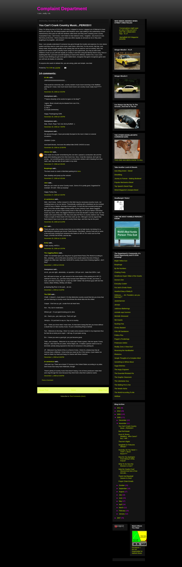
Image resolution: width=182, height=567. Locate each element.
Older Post (102, 390)
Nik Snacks (118, 320)
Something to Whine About (124, 362)
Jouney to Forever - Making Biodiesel (127, 178)
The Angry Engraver (121, 369)
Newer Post (43, 390)
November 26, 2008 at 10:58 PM (55, 147)
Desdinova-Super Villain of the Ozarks (128, 276)
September (123, 488)
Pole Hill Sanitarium (121, 331)
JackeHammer (119, 301)
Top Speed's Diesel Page (123, 186)
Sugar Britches (119, 366)
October (122, 485)
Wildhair (117, 396)
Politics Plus (118, 335)
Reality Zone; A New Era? (123, 347)
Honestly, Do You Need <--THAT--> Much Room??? (128, 452)
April (121, 504)
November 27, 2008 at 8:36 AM (54, 164)
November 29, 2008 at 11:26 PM (55, 238)
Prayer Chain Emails (126, 481)
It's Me (46, 77)
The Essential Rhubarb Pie (124, 373)
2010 (119, 411)
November (123, 423)
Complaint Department (62, 8)
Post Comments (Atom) (77, 396)
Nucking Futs (119, 324)
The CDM (47, 294)
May (120, 501)
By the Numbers (120, 268)
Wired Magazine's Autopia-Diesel (126, 190)
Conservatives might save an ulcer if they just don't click (128, 30)
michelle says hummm (122, 312)
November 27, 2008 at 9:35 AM (54, 178)
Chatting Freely (119, 272)
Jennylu (117, 305)
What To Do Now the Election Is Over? (126, 465)
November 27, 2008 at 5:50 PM (54, 195)
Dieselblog (118, 175)
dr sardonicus (49, 199)
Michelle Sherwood (121, 316)
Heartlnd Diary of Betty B (123, 291)
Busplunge (48, 168)
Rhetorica (117, 354)
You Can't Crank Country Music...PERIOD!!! (127, 427)
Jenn (46, 183)
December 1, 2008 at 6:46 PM (54, 357)
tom (45, 226)
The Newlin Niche (120, 389)
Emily (46, 243)
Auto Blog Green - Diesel (123, 171)
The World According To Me (124, 392)
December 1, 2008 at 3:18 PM (54, 290)
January (122, 514)
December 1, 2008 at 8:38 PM (54, 376)
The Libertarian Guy (121, 381)
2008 (119, 417)
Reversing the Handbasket (124, 350)
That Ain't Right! (124, 441)
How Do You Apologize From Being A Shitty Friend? (127, 459)
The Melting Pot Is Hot (122, 385)
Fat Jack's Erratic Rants (123, 287)
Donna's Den (119, 280)
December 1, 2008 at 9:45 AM (54, 265)
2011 (119, 408)
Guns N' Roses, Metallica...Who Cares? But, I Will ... (128, 436)
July (120, 495)
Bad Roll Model (124, 431)
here (79, 171)
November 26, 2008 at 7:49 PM (54, 127)
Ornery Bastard (119, 328)
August (121, 492)
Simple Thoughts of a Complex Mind (127, 358)
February (122, 511)
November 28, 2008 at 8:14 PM (54, 222)
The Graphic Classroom (123, 377)
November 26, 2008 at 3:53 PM (54, 92)
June (121, 498)
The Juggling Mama (51, 253)
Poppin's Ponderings (121, 339)
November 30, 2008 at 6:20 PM (54, 248)
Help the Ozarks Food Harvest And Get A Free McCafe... (128, 471)
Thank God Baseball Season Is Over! (126, 477)
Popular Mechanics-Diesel (123, 182)
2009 (119, 414)
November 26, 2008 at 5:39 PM (54, 117)
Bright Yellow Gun (120, 261)
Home (73, 390)
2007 (119, 518)
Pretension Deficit (120, 343)
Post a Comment (47, 380)
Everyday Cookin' (120, 284)
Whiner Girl (48, 152)
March (121, 507)
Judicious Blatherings (122, 308)
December (123, 420)
